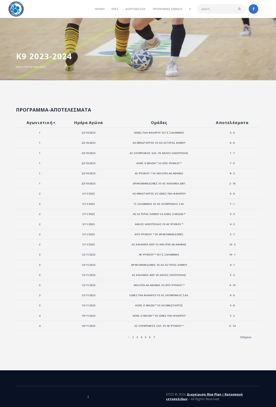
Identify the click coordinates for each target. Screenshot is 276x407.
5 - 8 (232, 305)
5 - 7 (232, 234)
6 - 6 (232, 142)
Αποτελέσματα (232, 122)
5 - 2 (232, 275)
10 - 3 (232, 244)
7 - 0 (232, 163)
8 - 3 (232, 173)
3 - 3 (232, 214)
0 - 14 (232, 326)
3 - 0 (232, 132)
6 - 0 (232, 193)
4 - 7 (232, 265)
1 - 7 (232, 153)
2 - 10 (232, 183)
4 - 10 (232, 285)
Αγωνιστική (40, 122)
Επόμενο (245, 337)
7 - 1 (232, 204)
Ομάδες (159, 122)
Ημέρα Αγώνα (88, 122)
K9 (26, 67)
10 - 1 (232, 254)
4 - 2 (232, 224)
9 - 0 (232, 295)
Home (19, 67)
